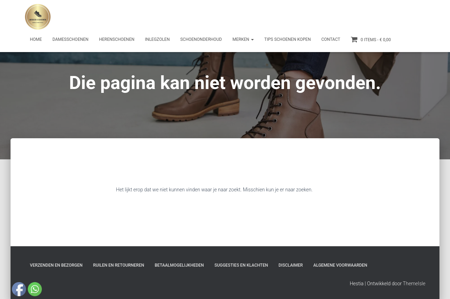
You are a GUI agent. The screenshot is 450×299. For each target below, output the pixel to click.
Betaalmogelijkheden (179, 265)
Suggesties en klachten (241, 265)
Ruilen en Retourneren (118, 265)
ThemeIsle (414, 283)
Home (36, 39)
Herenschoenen (117, 39)
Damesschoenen (70, 39)
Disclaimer (290, 265)
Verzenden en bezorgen (56, 265)
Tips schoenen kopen (287, 39)
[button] (252, 39)
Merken (243, 39)
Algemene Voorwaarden (340, 265)
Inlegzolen (157, 39)
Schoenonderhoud (201, 39)
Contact (330, 39)
